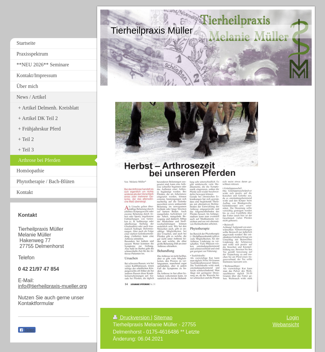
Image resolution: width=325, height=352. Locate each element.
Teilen (26, 330)
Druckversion (132, 317)
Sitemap (163, 317)
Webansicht (286, 324)
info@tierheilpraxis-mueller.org (52, 286)
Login (293, 317)
